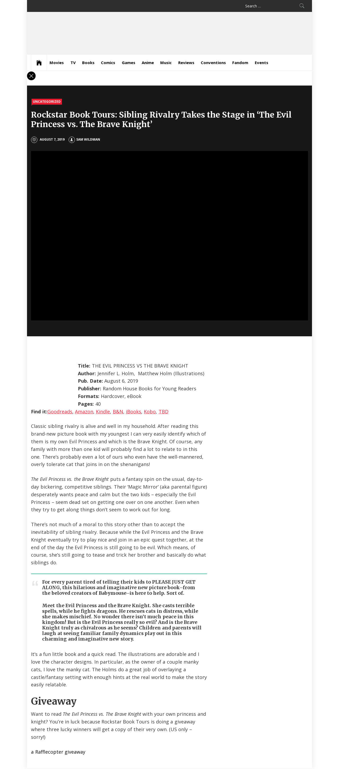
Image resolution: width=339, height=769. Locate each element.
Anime (148, 62)
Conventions (213, 62)
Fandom (240, 62)
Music (166, 62)
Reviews (186, 62)
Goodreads (59, 411)
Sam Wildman (84, 139)
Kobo (150, 411)
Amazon (84, 411)
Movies (57, 62)
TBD (163, 411)
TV (73, 62)
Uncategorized (47, 101)
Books (88, 62)
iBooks (133, 411)
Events (261, 62)
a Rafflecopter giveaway (58, 752)
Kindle (103, 411)
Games (128, 62)
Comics (108, 62)
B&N (118, 411)
